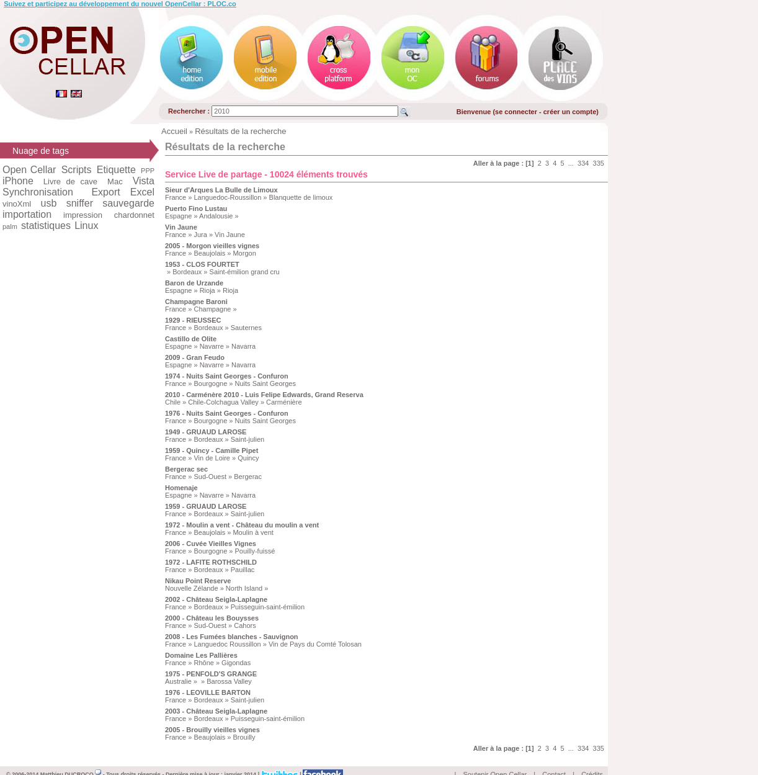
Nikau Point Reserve (198, 581)
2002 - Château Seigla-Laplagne (216, 599)
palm (9, 226)
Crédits (592, 760)
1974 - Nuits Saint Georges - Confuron (226, 376)
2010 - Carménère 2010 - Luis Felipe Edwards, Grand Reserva (264, 394)
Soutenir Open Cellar (495, 760)
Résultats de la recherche (240, 131)
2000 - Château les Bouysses (212, 618)
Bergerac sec (186, 469)
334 (583, 163)
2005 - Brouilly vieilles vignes (212, 729)
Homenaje (181, 487)
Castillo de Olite (190, 339)
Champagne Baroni (196, 301)
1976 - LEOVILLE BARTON (208, 692)
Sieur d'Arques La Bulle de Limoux (221, 190)
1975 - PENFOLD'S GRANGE (211, 674)
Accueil (174, 131)
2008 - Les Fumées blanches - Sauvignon (231, 636)
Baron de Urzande (194, 283)
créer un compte (570, 111)
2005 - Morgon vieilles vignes (212, 245)
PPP (147, 170)
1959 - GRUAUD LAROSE (205, 506)
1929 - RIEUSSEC (193, 320)
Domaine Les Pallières (201, 655)
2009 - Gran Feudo (195, 357)
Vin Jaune (181, 227)
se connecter (516, 111)
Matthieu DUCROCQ (71, 760)
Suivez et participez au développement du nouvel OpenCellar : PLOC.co (120, 3)
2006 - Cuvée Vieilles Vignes (210, 543)
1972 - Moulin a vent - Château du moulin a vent (242, 525)
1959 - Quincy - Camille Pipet (211, 450)
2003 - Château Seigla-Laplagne (216, 711)
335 (598, 163)
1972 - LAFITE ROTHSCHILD (211, 562)
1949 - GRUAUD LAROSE (205, 432)
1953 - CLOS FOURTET (202, 264)
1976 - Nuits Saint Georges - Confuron (226, 413)
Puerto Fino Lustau (196, 208)
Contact (554, 760)
